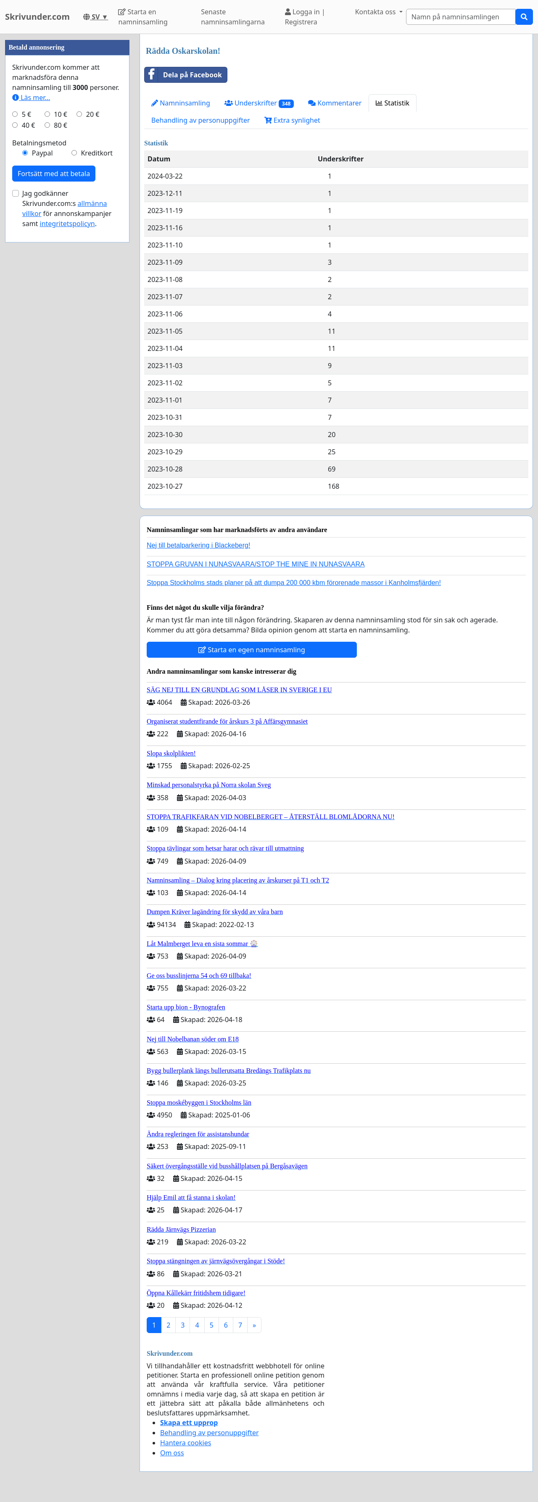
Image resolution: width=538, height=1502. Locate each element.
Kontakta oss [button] (376, 11)
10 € (60, 366)
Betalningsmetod (39, 395)
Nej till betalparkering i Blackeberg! (198, 545)
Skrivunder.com (37, 16)
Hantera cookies (185, 1442)
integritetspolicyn (67, 475)
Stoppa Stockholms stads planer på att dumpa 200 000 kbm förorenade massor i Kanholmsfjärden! (294, 582)
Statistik (392, 103)
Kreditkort (97, 405)
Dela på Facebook (183, 74)
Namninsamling (180, 103)
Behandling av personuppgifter (200, 120)
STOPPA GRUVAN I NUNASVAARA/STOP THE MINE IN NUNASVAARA (256, 564)
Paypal (42, 405)
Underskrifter (259, 103)
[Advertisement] (67, 160)
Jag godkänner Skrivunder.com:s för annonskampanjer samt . (66, 460)
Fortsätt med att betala (54, 425)
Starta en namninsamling (142, 16)
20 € (93, 366)
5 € (26, 366)
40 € (28, 377)
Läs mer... (31, 349)
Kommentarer (334, 103)
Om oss (172, 1452)
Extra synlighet (292, 120)
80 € (60, 377)
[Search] (461, 17)
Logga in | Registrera (305, 16)
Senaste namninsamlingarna (233, 16)
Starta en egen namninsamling (251, 649)
